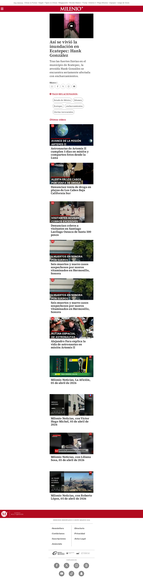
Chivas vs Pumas (30, 3)
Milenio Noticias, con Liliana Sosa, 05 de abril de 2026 (71, 458)
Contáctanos (58, 533)
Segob (41, 3)
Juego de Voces (123, 3)
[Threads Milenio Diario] (86, 565)
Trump (85, 3)
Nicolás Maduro (75, 3)
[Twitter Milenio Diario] (66, 565)
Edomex (78, 100)
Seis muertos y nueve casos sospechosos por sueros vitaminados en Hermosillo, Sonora (70, 268)
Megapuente (63, 3)
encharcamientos (74, 106)
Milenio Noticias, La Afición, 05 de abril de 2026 (70, 381)
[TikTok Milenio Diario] (71, 573)
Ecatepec (58, 106)
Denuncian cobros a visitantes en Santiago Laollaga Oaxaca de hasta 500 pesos (71, 230)
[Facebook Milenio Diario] (56, 565)
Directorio (80, 528)
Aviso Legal (80, 539)
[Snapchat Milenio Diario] (81, 573)
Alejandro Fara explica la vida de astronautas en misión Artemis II (68, 344)
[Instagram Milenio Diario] (76, 565)
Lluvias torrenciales (63, 112)
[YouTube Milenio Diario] (61, 573)
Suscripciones (59, 539)
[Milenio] (71, 9)
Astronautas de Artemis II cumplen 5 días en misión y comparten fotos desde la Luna (70, 153)
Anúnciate (57, 544)
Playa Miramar (102, 3)
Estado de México (62, 100)
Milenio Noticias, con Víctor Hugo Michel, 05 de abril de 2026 (70, 421)
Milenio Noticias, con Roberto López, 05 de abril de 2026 (71, 497)
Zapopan (113, 3)
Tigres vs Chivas (51, 3)
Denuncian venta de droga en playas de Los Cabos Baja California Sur (71, 190)
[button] (2, 10)
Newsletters (58, 528)
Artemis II (92, 3)
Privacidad (80, 533)
